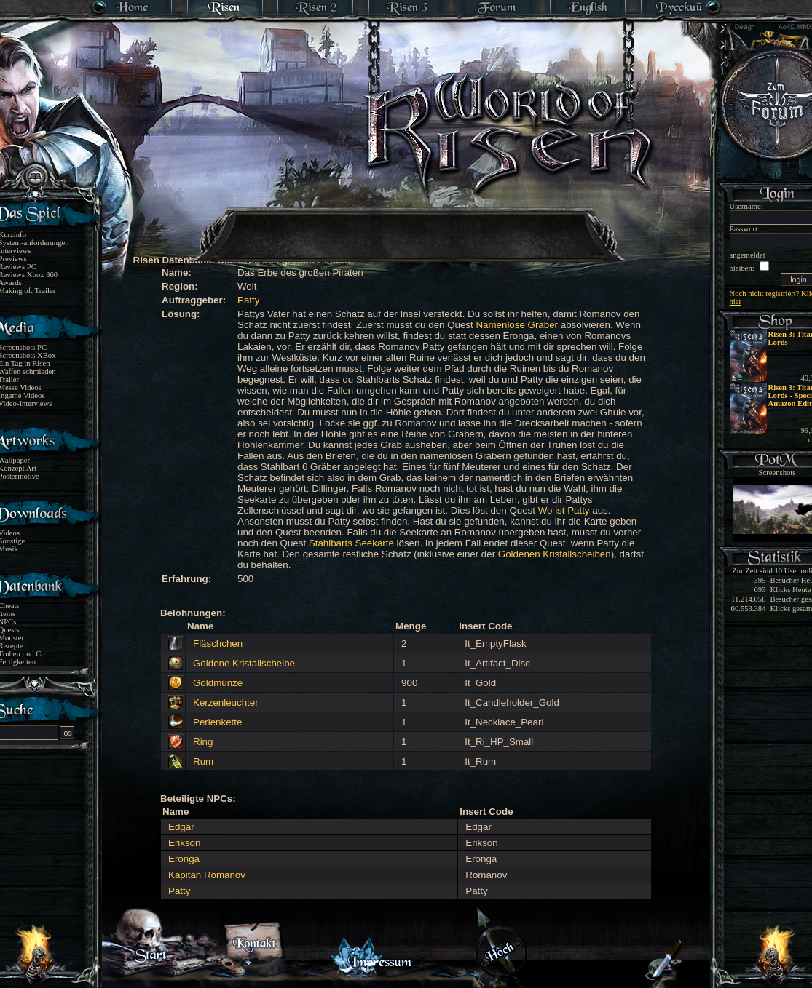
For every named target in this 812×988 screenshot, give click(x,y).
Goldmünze (218, 682)
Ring (203, 741)
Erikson (184, 842)
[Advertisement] (407, 225)
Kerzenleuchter (226, 702)
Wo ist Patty (564, 510)
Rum (203, 761)
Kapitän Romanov (206, 874)
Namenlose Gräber (517, 324)
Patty (248, 300)
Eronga (184, 858)
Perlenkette (217, 722)
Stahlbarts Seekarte (351, 543)
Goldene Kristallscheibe (244, 663)
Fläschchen (218, 643)
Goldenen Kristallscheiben (554, 554)
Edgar (181, 826)
